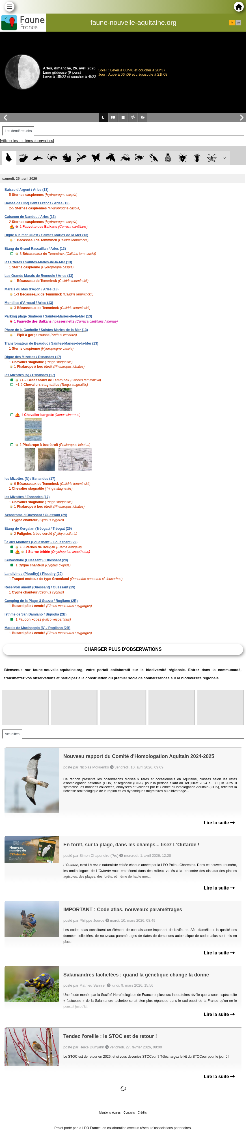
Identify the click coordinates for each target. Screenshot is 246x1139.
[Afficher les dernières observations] (27, 141)
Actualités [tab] (12, 734)
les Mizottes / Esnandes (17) (27, 497)
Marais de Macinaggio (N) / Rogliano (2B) (37, 628)
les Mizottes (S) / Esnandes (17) (30, 375)
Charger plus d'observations (122, 649)
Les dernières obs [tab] (18, 131)
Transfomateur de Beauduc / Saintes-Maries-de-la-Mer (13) (51, 343)
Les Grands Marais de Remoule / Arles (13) (39, 276)
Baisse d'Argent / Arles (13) (26, 190)
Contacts (129, 1112)
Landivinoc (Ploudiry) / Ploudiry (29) (33, 574)
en (238, 22)
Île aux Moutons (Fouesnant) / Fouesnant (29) (41, 542)
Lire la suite (219, 823)
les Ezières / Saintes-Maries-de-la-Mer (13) (38, 262)
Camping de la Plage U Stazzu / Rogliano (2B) (41, 601)
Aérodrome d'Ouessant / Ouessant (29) (36, 515)
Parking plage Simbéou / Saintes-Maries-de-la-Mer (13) (48, 316)
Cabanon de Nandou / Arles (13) (30, 217)
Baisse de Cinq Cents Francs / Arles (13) (37, 203)
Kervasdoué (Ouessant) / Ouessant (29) (36, 560)
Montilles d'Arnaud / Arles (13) (29, 303)
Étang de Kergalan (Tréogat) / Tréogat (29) (38, 529)
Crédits (142, 1112)
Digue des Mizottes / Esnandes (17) (33, 357)
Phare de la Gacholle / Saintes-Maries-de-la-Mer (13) (46, 330)
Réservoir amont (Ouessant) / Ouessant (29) (40, 587)
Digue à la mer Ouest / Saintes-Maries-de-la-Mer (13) (46, 235)
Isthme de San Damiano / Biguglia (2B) (35, 614)
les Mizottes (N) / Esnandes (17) (30, 479)
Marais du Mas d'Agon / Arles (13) (32, 289)
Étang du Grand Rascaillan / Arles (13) (35, 249)
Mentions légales (109, 1112)
